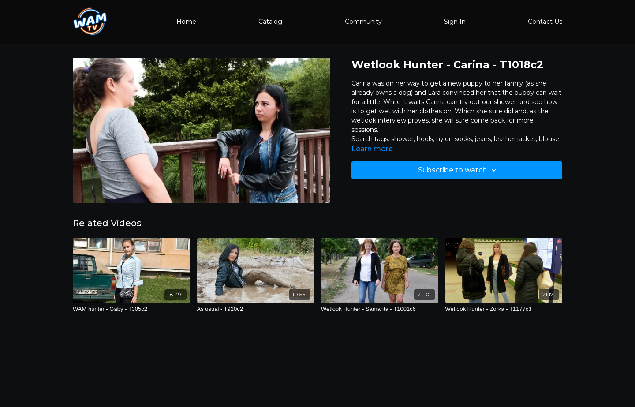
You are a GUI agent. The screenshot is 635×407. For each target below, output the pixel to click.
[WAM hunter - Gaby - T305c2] (131, 309)
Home (186, 22)
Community (363, 22)
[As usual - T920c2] (255, 309)
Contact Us (545, 22)
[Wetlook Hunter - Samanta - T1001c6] (379, 309)
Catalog (270, 22)
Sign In (455, 22)
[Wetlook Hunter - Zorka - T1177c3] (504, 309)
